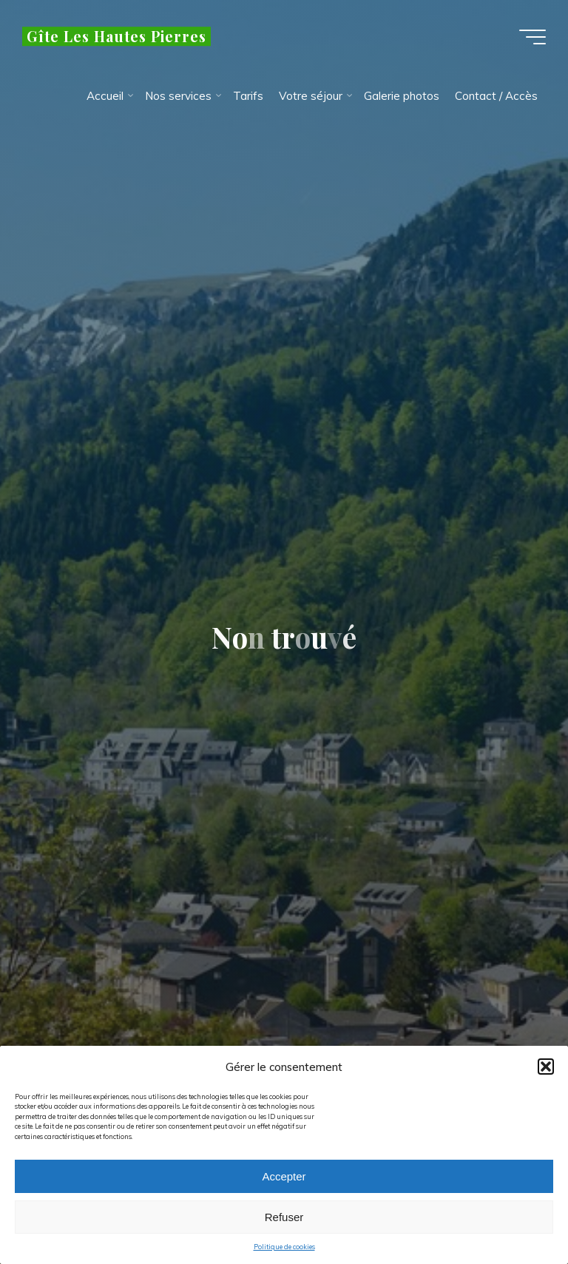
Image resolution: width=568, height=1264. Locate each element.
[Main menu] (532, 37)
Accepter (283, 1182)
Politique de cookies (284, 1253)
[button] (545, 1073)
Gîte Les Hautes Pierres (116, 36)
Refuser (284, 1223)
